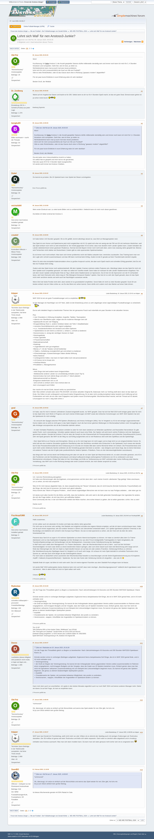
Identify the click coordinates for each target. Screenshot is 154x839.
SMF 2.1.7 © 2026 (13, 834)
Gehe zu (112, 820)
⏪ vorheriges (127, 42)
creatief (14, 235)
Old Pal (14, 55)
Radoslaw (15, 586)
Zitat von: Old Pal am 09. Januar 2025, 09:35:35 (52, 128)
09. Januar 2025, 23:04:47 (40, 293)
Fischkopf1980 (18, 515)
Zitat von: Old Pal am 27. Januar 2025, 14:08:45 (52, 774)
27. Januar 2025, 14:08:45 (40, 699)
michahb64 (16, 206)
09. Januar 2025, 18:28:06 (40, 235)
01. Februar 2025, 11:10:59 (41, 769)
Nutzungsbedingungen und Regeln (127, 834)
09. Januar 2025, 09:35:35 (40, 55)
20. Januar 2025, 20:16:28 (40, 586)
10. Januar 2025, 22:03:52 (40, 408)
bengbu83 (16, 123)
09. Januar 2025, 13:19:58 (40, 205)
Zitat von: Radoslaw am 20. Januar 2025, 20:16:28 (52, 647)
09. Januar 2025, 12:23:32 (40, 173)
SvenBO (15, 769)
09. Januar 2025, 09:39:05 (40, 90)
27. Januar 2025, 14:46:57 (40, 732)
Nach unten (14, 48)
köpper (14, 293)
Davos (14, 643)
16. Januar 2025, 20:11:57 (40, 515)
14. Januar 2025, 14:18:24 (40, 473)
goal (13, 408)
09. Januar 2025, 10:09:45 (40, 123)
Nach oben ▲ (142, 834)
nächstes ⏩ (139, 42)
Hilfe (114, 834)
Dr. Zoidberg (17, 91)
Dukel (14, 173)
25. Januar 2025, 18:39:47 (40, 642)
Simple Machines (24, 834)
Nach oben (14, 810)
